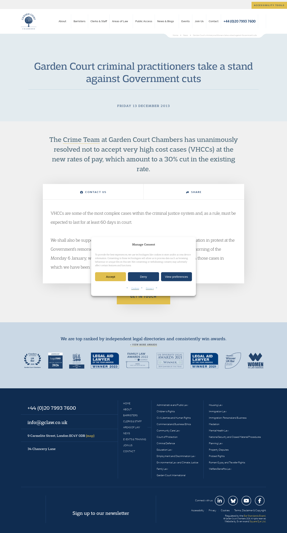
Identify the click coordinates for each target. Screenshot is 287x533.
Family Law (162, 468)
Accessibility (197, 510)
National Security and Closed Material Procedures (235, 436)
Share (194, 192)
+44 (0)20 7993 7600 (239, 21)
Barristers (80, 21)
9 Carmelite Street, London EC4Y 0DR (61, 436)
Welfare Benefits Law (220, 468)
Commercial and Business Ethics (174, 424)
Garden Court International (171, 475)
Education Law (164, 449)
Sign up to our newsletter (101, 513)
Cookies (135, 288)
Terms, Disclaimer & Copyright (250, 510)
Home (126, 403)
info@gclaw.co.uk (47, 422)
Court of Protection (167, 436)
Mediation (214, 424)
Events (185, 21)
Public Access (143, 21)
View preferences (176, 276)
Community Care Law (168, 430)
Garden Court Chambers (28, 21)
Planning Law (216, 443)
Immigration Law (218, 411)
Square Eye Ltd (257, 521)
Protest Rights (217, 456)
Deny (143, 276)
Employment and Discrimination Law (176, 456)
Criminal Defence (166, 443)
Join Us (199, 21)
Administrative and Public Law (172, 404)
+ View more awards (143, 344)
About (62, 21)
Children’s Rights (166, 411)
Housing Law (216, 404)
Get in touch (143, 297)
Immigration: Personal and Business (228, 417)
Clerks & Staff (98, 21)
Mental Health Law (219, 430)
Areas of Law (120, 21)
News (126, 433)
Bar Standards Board (254, 515)
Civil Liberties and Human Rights (174, 417)
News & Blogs (165, 21)
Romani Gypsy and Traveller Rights (227, 462)
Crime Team (81, 139)
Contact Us (93, 192)
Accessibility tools (269, 5)
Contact (213, 21)
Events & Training (134, 439)
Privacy (150, 288)
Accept (110, 276)
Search (262, 21)
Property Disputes (219, 449)
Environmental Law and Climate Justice (177, 462)
